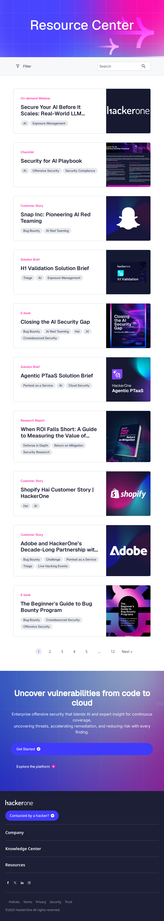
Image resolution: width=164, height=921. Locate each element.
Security (55, 902)
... (99, 651)
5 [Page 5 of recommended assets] (87, 651)
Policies (14, 902)
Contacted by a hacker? (29, 815)
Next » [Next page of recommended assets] (127, 651)
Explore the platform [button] (35, 766)
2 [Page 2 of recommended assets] (50, 651)
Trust (68, 902)
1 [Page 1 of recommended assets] (39, 651)
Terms (27, 902)
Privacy (41, 902)
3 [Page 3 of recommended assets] (62, 651)
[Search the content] (121, 66)
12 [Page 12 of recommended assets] (113, 651)
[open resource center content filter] (56, 66)
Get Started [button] (28, 749)
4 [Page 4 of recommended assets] (74, 651)
